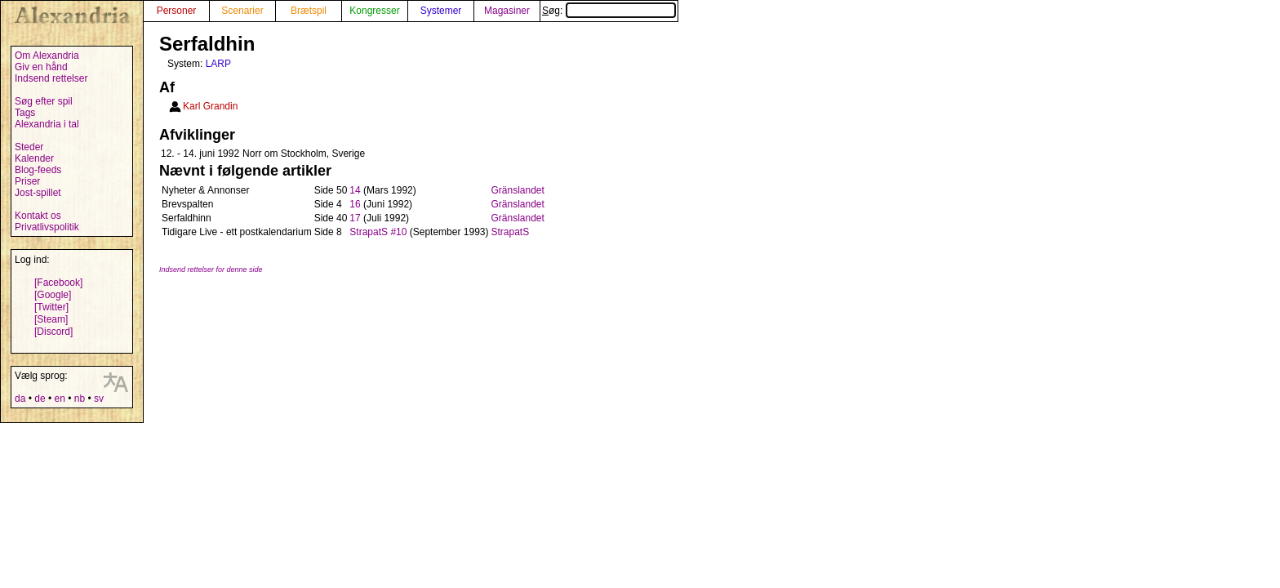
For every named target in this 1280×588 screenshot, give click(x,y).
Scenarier (242, 10)
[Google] (52, 295)
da (20, 398)
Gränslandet (517, 190)
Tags (25, 112)
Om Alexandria (47, 55)
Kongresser (374, 10)
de (39, 398)
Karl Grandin (210, 106)
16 (354, 204)
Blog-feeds (38, 170)
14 (354, 190)
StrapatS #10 (378, 232)
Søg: (609, 10)
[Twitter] (51, 307)
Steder (29, 147)
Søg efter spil (44, 101)
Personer (177, 10)
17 (354, 218)
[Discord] (53, 331)
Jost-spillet (38, 192)
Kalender (34, 158)
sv (99, 398)
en (59, 398)
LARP (218, 63)
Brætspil (309, 10)
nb (79, 398)
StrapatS (510, 232)
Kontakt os (38, 215)
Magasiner (507, 10)
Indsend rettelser (51, 78)
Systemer (441, 10)
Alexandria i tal (47, 124)
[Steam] (51, 319)
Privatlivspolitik (47, 227)
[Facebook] (58, 282)
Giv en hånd (41, 67)
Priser (27, 181)
